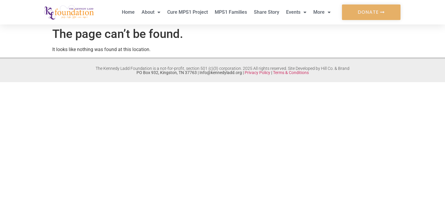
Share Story (266, 12)
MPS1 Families (231, 12)
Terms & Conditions (291, 72)
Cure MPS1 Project (187, 12)
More (322, 12)
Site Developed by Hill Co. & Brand (318, 68)
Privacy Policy (257, 72)
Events (296, 12)
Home (128, 12)
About (151, 12)
